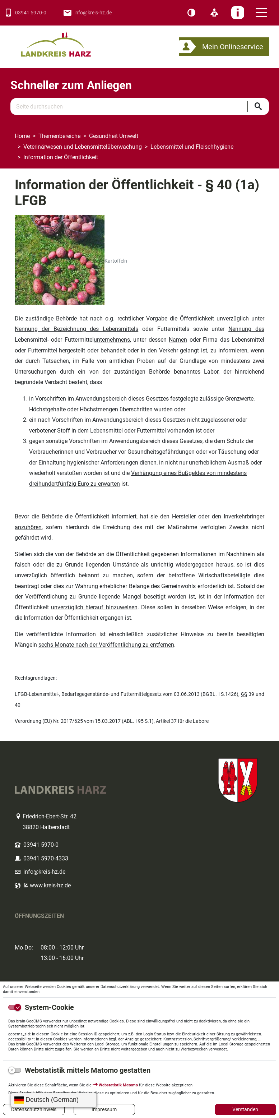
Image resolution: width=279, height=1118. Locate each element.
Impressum (104, 1109)
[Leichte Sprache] (214, 13)
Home (22, 136)
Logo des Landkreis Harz (65, 41)
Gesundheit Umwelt (113, 136)
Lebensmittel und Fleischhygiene (191, 146)
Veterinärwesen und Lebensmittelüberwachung (82, 146)
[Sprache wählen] (53, 1100)
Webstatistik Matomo (118, 1085)
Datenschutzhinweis (33, 1109)
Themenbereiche (59, 136)
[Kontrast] (191, 13)
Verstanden (245, 1109)
